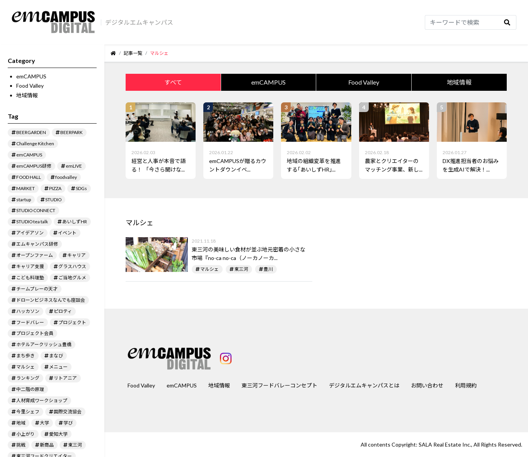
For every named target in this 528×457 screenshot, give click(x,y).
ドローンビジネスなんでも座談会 (50, 300)
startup (23, 199)
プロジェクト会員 (34, 333)
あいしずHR (74, 221)
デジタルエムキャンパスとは (364, 385)
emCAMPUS (31, 76)
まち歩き (25, 355)
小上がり (25, 434)
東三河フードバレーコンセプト (279, 385)
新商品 (47, 445)
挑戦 (21, 445)
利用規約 (466, 385)
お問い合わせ (427, 385)
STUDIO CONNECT (35, 210)
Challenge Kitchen (35, 143)
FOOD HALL (28, 177)
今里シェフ (27, 412)
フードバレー (30, 322)
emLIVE (74, 166)
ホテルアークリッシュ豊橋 (44, 344)
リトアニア (65, 378)
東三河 (75, 445)
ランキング (27, 378)
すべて (173, 82)
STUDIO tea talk (32, 221)
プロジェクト (72, 322)
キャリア (76, 255)
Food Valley (30, 85)
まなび (56, 355)
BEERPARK (71, 132)
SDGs (81, 188)
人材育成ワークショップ (41, 400)
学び (68, 423)
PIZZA (55, 188)
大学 (44, 423)
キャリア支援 (30, 266)
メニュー (58, 367)
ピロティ (63, 311)
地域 (21, 423)
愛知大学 (58, 434)
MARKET (25, 188)
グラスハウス (72, 266)
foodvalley (66, 177)
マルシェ (25, 367)
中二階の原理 (30, 389)
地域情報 (27, 95)
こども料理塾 (30, 277)
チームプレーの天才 (37, 289)
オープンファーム (34, 255)
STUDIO (53, 199)
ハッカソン (27, 311)
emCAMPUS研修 (33, 166)
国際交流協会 (68, 412)
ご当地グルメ (72, 277)
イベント (67, 233)
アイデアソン (30, 233)
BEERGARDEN (31, 132)
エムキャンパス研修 (37, 244)
